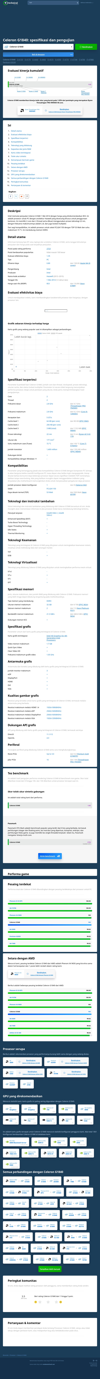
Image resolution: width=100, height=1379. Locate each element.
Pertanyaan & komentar (21, 185)
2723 (49, 248)
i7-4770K (73, 59)
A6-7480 (12, 943)
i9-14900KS (41, 77)
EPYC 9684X (75, 451)
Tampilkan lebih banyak (50, 1269)
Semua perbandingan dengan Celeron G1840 (29, 178)
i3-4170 (28, 59)
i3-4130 (20, 59)
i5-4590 (58, 59)
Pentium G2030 (15, 936)
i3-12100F (18, 77)
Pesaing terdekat (18, 163)
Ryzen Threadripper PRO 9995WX (85, 92)
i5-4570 (50, 59)
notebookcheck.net (49, 1364)
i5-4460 (43, 59)
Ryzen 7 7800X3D (43, 92)
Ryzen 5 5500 (21, 91)
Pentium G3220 (9, 62)
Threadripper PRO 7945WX (78, 406)
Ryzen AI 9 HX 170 (80, 435)
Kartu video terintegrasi (21, 152)
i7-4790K (90, 59)
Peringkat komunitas (19, 182)
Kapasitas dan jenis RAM (21, 149)
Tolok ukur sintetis (18, 156)
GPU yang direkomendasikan (23, 174)
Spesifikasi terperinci (19, 138)
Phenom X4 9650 (16, 915)
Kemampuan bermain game (22, 160)
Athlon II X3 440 (15, 1032)
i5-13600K (29, 77)
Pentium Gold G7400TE (79, 754)
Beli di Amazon (52, 54)
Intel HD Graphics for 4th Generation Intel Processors (57, 637)
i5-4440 (35, 59)
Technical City (10, 3)
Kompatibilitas (17, 142)
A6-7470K (13, 908)
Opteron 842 (81, 485)
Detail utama (16, 131)
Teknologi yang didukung (21, 145)
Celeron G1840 (9, 59)
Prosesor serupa (18, 171)
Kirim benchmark (50, 856)
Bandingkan (86, 47)
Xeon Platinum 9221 (79, 609)
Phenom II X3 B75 (16, 901)
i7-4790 (82, 59)
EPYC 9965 (84, 421)
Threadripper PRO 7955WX (79, 760)
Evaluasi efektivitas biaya (21, 134)
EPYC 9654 (83, 604)
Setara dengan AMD (19, 167)
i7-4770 (66, 59)
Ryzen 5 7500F (33, 91)
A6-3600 (12, 929)
